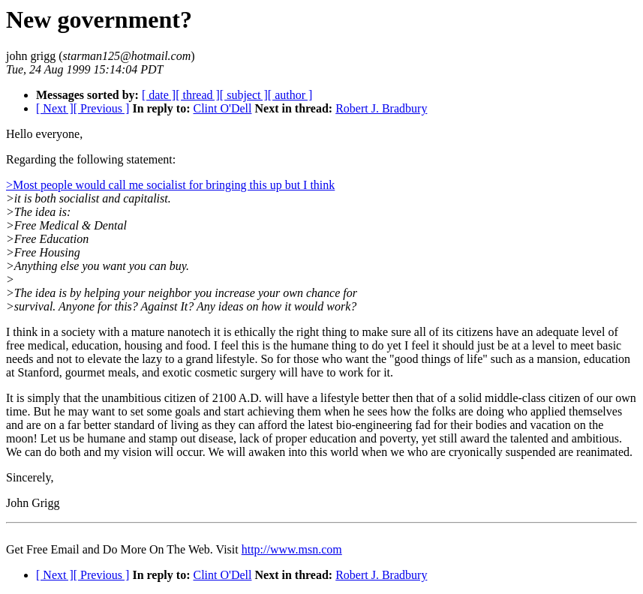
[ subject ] (244, 94)
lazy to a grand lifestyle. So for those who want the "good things (296, 358)
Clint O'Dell (222, 108)
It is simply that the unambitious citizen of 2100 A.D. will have (157, 398)
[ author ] (290, 94)
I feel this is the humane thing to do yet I (311, 345)
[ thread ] (198, 94)
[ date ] (159, 94)
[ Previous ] (102, 108)
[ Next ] (55, 108)
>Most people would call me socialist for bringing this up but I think (170, 184)
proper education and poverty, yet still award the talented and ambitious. (448, 438)
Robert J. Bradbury (381, 108)
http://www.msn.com (292, 549)
